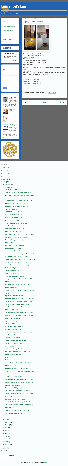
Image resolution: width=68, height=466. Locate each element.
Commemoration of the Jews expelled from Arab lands (19, 298)
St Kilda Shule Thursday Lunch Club (14, 229)
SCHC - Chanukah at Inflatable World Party (16, 245)
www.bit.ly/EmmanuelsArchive (31, 79)
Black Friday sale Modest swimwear (14, 276)
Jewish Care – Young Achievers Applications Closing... (19, 315)
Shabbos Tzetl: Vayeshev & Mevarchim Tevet (17, 203)
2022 (4, 179)
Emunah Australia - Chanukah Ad (13, 248)
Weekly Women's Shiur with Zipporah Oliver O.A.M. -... (19, 201)
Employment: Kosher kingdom (13, 293)
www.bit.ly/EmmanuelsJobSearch (32, 83)
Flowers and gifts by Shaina (12, 385)
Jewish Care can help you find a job (14, 217)
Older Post (62, 102)
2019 (4, 451)
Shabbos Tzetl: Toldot (10, 365)
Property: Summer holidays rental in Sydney (17, 265)
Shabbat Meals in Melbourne (12, 360)
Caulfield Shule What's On (12, 270)
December (8, 184)
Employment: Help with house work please (16, 237)
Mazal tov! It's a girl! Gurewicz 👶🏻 (14, 240)
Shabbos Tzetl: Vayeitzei (11, 310)
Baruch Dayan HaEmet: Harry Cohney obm (16, 223)
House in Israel (9, 226)
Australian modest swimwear (13, 335)
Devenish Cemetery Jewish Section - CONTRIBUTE (9, 38)
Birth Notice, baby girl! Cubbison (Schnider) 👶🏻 (17, 391)
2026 (4, 168)
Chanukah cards (9, 242)
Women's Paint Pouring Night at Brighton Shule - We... (19, 382)
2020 (5, 448)
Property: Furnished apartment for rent (15, 340)
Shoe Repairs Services (11, 346)
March (7, 439)
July (6, 428)
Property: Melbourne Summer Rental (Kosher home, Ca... (20, 307)
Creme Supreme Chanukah (12, 220)
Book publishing (9, 416)
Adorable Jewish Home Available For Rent (16, 251)
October (7, 419)
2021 (4, 182)
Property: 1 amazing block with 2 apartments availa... (19, 290)
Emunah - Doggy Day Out (11, 287)
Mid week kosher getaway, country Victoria (16, 256)
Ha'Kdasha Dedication (8, 33)
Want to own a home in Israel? (13, 198)
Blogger (45, 462)
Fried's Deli (12, 109)
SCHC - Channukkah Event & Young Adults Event (18, 351)
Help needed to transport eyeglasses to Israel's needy (20, 321)
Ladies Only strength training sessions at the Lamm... (19, 234)
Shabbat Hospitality (7, 42)
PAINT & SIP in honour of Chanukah (14, 212)
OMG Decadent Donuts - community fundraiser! (18, 262)
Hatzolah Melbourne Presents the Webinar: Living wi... (19, 371)
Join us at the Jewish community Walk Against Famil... (19, 254)
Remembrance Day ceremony (12, 337)
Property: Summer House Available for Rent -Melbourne (20, 259)
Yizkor (4, 35)
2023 (4, 176)
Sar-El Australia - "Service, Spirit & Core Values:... (18, 363)
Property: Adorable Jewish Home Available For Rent (18, 301)
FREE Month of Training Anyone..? (14, 329)
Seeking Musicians (10, 407)
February (7, 442)
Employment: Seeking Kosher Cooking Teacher (17, 206)
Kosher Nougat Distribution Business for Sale (17, 410)
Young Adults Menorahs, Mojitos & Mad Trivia (17, 284)
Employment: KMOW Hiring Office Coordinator (17, 368)
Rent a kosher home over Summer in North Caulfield (19, 405)
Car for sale (8, 357)
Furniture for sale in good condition (14, 349)
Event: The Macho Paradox (12, 273)
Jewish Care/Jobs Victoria (12, 374)
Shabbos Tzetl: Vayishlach (12, 268)
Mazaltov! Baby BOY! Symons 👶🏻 (14, 388)
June (6, 430)
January (7, 444)
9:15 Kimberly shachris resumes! (13, 413)
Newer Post (27, 102)
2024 (4, 173)
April (6, 436)
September (8, 422)
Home (44, 102)
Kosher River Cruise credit (12, 209)
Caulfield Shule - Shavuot (13, 98)
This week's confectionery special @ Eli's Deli (17, 304)
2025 (4, 171)
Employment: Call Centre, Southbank (14, 296)
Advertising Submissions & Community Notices (9, 27)
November (8, 187)
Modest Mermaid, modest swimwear (13, 125)
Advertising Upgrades (8, 30)
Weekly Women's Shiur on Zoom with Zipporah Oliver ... (19, 279)
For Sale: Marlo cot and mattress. (14, 326)
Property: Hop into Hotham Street (14, 343)
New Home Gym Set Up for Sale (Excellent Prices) (18, 192)
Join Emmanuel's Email (8, 24)
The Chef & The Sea (10, 324)
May (6, 433)
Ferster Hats (8, 396)
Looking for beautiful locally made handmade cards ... (19, 195)
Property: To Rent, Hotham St (13, 189)
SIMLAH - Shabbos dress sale (13, 282)
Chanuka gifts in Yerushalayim (13, 231)
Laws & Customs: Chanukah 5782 (13, 215)
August (7, 425)
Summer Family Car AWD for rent (14, 354)
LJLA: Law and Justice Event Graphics (15, 399)
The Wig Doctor (13, 117)
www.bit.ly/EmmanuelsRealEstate (32, 81)
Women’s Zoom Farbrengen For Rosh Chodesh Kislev (19, 393)
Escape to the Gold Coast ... (12, 318)
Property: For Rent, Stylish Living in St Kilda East (18, 402)
